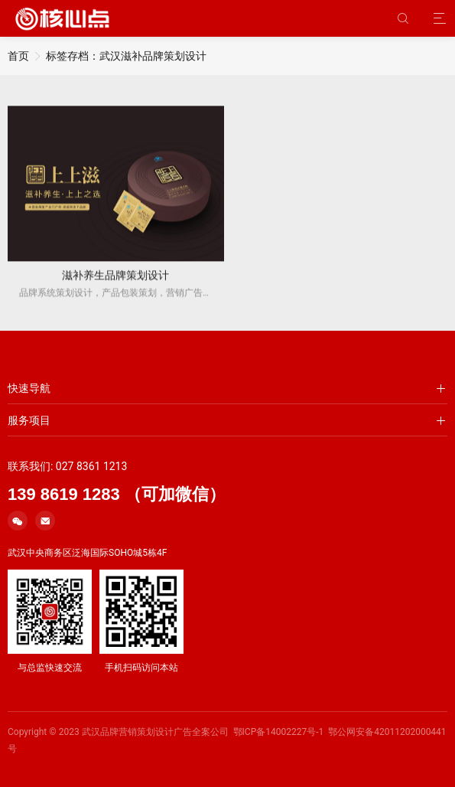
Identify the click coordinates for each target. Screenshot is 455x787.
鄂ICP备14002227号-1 (278, 732)
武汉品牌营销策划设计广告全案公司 (155, 732)
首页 (18, 56)
